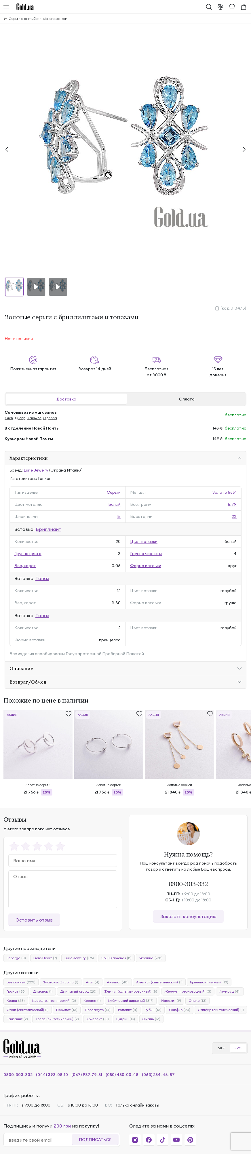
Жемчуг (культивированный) (130, 991)
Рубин (153, 1009)
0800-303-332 (188, 884)
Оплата (187, 399)
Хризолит (97, 1019)
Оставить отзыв (34, 920)
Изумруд (230, 991)
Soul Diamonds (116, 958)
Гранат (16, 991)
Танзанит (17, 1019)
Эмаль (151, 1019)
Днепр (20, 418)
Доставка (66, 399)
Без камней (21, 982)
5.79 (232, 504)
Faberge (16, 958)
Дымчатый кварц (78, 991)
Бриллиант (48, 529)
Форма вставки (145, 565)
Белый (114, 504)
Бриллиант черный (209, 982)
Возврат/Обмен (27, 682)
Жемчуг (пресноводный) (188, 991)
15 (119, 516)
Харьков (34, 418)
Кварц (16, 1000)
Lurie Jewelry (36, 470)
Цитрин (125, 1019)
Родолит (127, 1009)
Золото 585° (224, 492)
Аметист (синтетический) (159, 982)
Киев (9, 418)
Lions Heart (45, 958)
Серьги (114, 492)
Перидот (66, 1009)
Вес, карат (25, 565)
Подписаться (95, 1139)
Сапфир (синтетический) (221, 1009)
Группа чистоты (146, 553)
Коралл (92, 1000)
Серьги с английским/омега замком (38, 18)
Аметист (118, 982)
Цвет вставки (143, 541)
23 (234, 516)
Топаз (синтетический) (57, 1019)
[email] (40, 1140)
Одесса (50, 418)
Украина (151, 958)
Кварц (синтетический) (54, 1000)
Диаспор (43, 991)
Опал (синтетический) (28, 1009)
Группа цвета (27, 553)
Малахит (171, 1000)
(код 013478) (233, 308)
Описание (21, 668)
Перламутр (98, 1009)
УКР (221, 1048)
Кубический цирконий (130, 1000)
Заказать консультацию (188, 916)
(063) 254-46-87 (158, 1074)
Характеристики (28, 458)
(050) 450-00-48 (122, 1074)
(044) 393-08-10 (52, 1074)
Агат (92, 982)
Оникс (197, 1000)
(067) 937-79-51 (86, 1074)
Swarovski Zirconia (60, 982)
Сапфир (179, 1009)
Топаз (42, 578)
